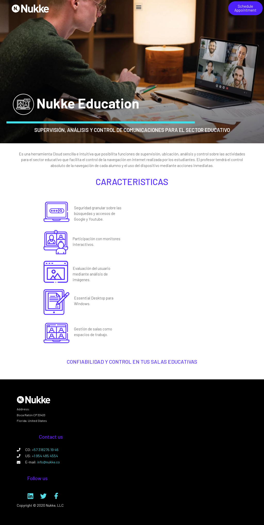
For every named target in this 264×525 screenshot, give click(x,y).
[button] (138, 7)
